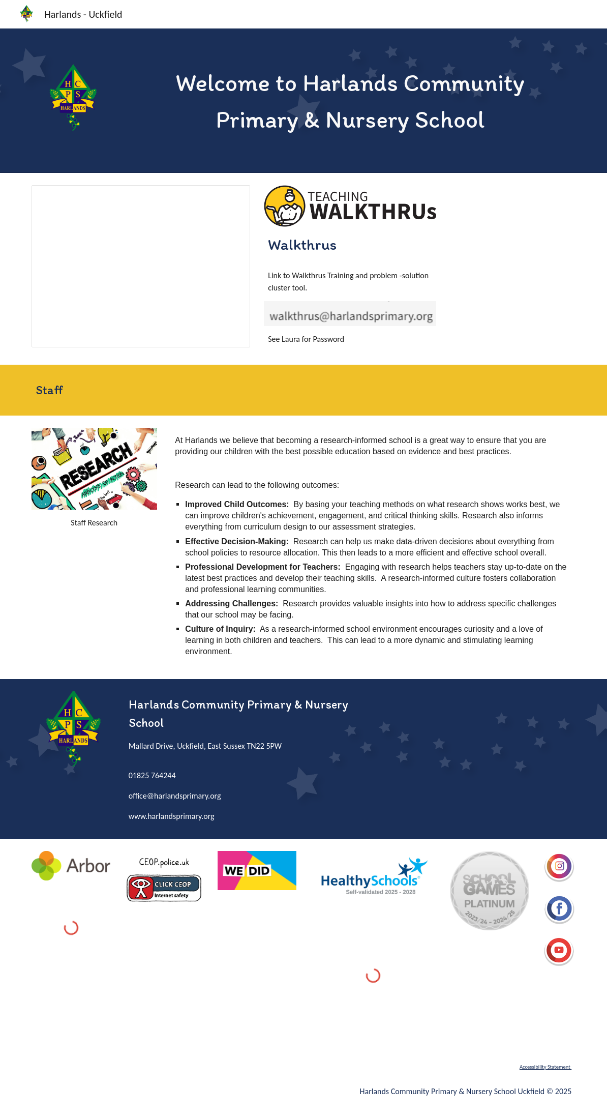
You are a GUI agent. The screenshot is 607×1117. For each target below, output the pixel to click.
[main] (350, 100)
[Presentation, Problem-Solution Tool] (141, 266)
